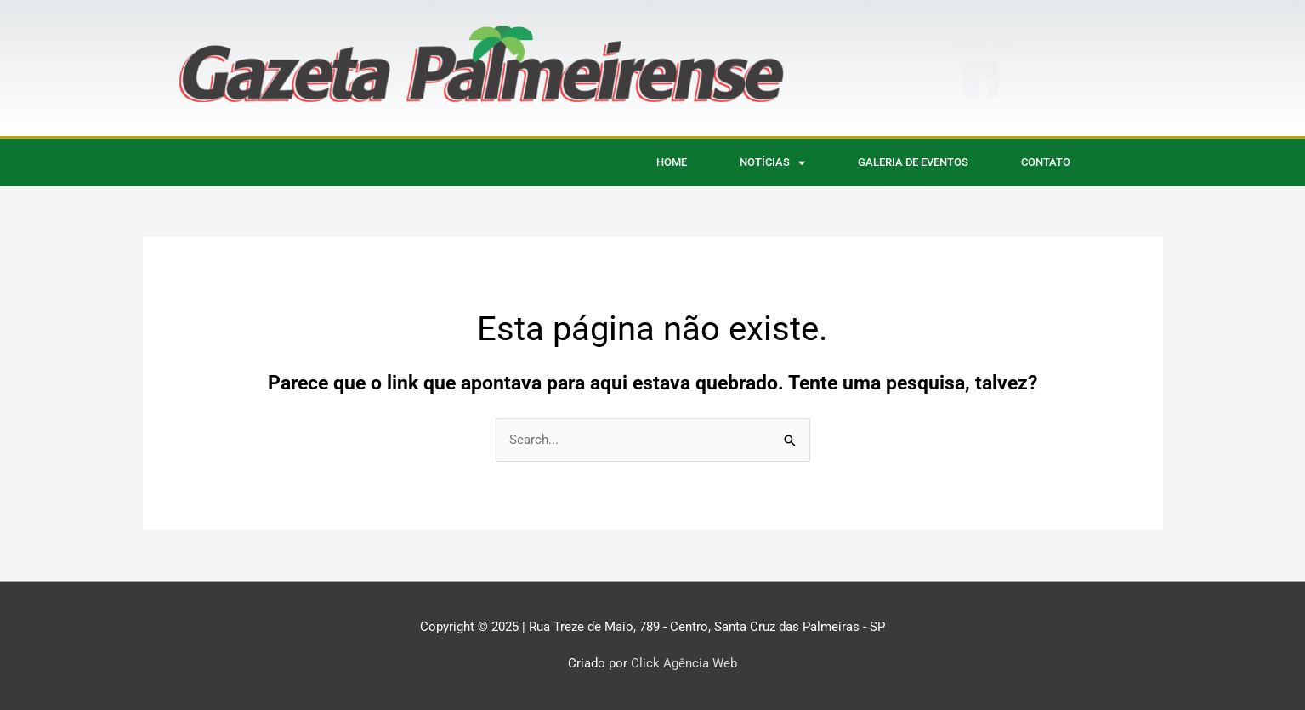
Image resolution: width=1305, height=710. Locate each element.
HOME (671, 162)
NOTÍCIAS (772, 163)
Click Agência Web (684, 663)
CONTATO (1045, 162)
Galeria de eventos (913, 162)
